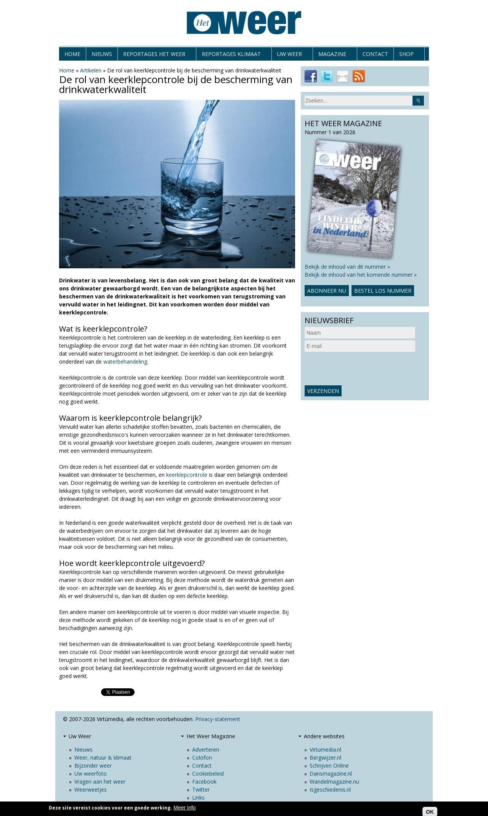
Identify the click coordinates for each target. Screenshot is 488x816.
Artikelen (90, 70)
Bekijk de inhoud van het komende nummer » (361, 274)
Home (72, 54)
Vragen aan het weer (99, 781)
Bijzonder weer (93, 765)
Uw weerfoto (90, 773)
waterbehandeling (125, 361)
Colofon (202, 757)
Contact (375, 54)
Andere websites (324, 736)
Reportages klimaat (231, 55)
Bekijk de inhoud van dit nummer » (347, 266)
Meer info (184, 808)
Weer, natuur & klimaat (103, 757)
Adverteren (205, 749)
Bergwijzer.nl (325, 757)
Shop (406, 55)
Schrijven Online (329, 765)
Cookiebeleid (208, 773)
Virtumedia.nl (325, 749)
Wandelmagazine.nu (334, 781)
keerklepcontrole (186, 474)
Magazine (332, 55)
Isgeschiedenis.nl (330, 789)
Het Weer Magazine (210, 736)
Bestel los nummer (382, 290)
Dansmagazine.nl (331, 773)
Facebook (204, 781)
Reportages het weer (154, 55)
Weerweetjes (90, 789)
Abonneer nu (326, 290)
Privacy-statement (217, 719)
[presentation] (363, 368)
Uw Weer (289, 55)
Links (198, 797)
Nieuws (102, 54)
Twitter (201, 789)
